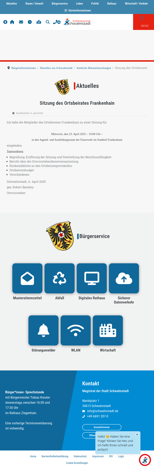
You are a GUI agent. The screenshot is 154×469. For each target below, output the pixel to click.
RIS (111, 456)
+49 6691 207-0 (97, 416)
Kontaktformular (102, 427)
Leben (79, 3)
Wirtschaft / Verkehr (136, 3)
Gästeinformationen (77, 10)
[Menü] (143, 18)
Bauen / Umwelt (34, 3)
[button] (5, 22)
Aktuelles (11, 3)
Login (121, 456)
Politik (95, 3)
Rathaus (111, 3)
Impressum (98, 456)
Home (33, 456)
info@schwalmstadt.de (102, 411)
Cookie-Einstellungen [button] (77, 462)
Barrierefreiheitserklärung (55, 456)
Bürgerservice (60, 3)
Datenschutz (80, 456)
